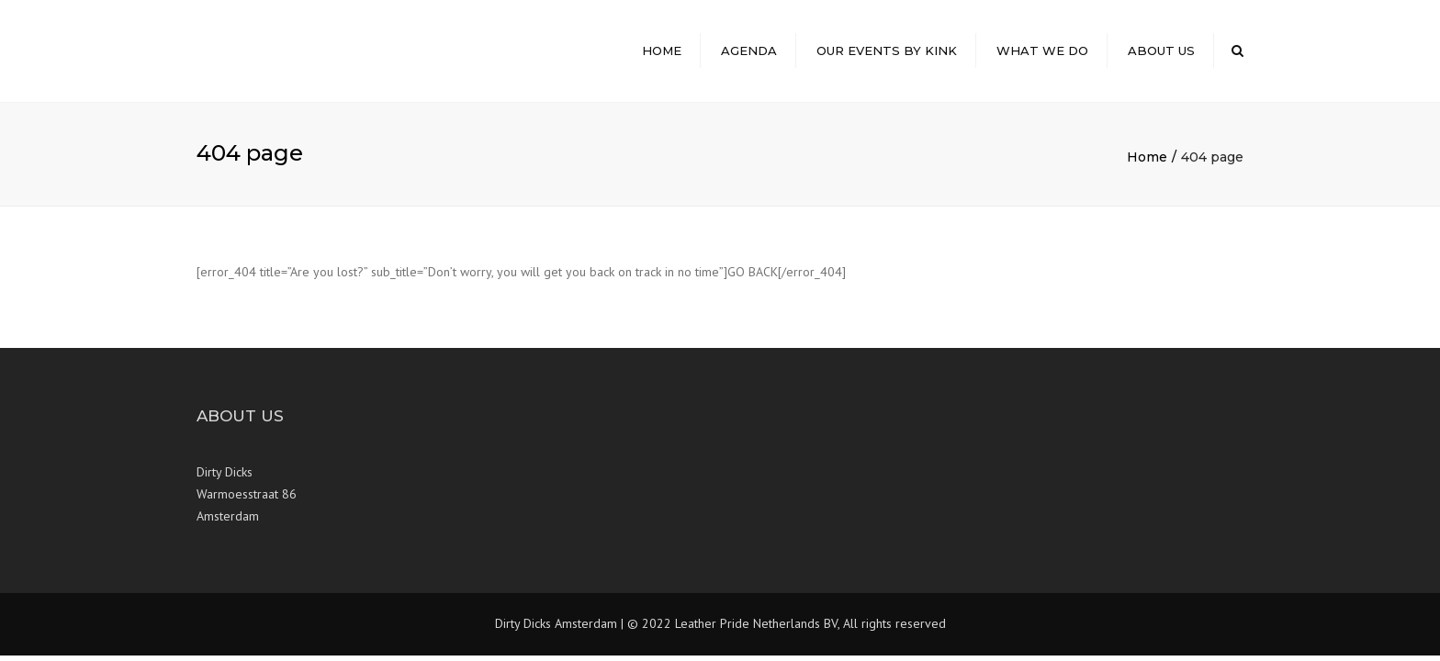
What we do (1042, 50)
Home (661, 50)
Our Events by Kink (886, 50)
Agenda (749, 50)
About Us (1161, 50)
